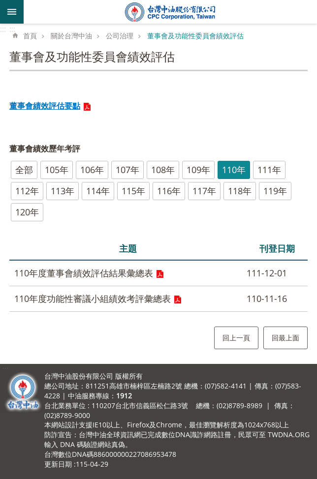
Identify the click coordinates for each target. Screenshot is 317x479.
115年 (133, 191)
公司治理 (119, 35)
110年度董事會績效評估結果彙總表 (83, 273)
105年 (56, 170)
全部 (24, 170)
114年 (98, 191)
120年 (27, 212)
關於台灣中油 (71, 35)
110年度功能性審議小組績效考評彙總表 (92, 298)
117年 (204, 191)
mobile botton (12, 12)
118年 (240, 191)
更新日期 (58, 464)
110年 (234, 170)
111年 (269, 170)
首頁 (30, 35)
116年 (169, 191)
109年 (198, 170)
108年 (163, 170)
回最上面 (285, 337)
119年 (275, 191)
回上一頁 (236, 337)
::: (3, 29)
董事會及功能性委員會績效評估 (195, 35)
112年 (27, 191)
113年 (62, 191)
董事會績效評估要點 (44, 105)
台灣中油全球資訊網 (170, 12)
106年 (92, 170)
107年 (127, 170)
